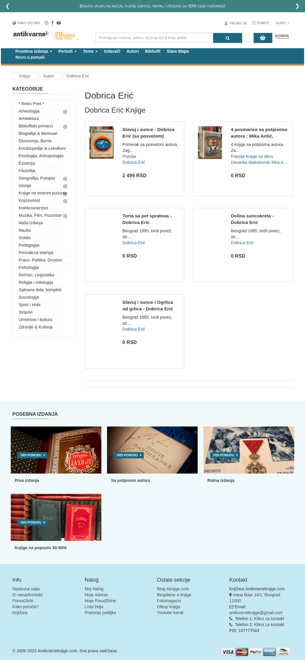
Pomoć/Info (23, 600)
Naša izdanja (31, 222)
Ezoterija (27, 163)
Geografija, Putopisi (37, 178)
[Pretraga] (227, 38)
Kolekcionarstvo (33, 208)
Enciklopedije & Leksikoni (42, 148)
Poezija (129, 156)
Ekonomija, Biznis (35, 140)
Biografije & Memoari (38, 133)
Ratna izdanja (221, 480)
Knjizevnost (29, 200)
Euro (282, 23)
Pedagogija (29, 245)
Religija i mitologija (36, 282)
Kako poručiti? (26, 606)
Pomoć (263, 23)
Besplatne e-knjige (174, 594)
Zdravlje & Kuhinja (36, 327)
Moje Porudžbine (100, 600)
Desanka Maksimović (250, 162)
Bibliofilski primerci (36, 126)
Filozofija (27, 170)
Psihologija (29, 267)
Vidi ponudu (30, 455)
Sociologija (29, 297)
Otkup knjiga (168, 606)
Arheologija (29, 111)
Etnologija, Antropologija (41, 155)
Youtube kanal (170, 612)
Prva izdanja (27, 480)
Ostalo (25, 237)
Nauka (25, 230)
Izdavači (112, 51)
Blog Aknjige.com (173, 588)
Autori (132, 51)
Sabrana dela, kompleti (40, 289)
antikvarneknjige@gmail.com (256, 612)
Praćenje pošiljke (100, 612)
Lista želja (94, 606)
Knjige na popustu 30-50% (40, 547)
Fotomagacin (169, 600)
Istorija (25, 185)
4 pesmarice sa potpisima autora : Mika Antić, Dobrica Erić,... (259, 136)
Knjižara (20, 612)
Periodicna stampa (36, 252)
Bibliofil (152, 51)
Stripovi (26, 312)
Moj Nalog (94, 588)
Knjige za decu (259, 156)
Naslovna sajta (26, 588)
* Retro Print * (31, 103)
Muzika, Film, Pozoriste (40, 215)
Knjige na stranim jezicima (43, 193)
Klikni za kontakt (269, 618)
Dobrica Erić (77, 76)
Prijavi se (238, 23)
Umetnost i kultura (35, 319)
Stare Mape (178, 51)
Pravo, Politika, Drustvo (40, 260)
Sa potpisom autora (130, 480)
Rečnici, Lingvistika (36, 275)
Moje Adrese (96, 594)
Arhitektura (29, 118)
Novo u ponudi (30, 57)
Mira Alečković (284, 162)
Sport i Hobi (30, 304)
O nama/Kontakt (28, 594)
